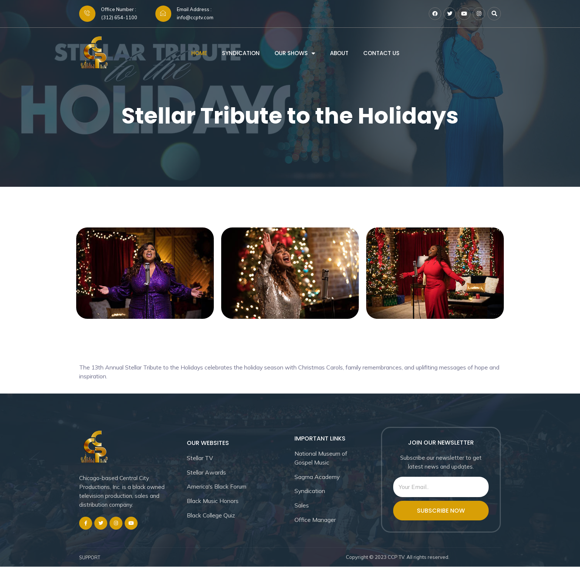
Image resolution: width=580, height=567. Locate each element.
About (339, 54)
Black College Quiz (212, 516)
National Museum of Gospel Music (321, 458)
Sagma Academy (317, 477)
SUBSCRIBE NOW (441, 511)
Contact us (381, 54)
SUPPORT (90, 558)
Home (199, 54)
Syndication (241, 54)
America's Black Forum (218, 487)
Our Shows (291, 54)
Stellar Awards (207, 472)
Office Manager (315, 520)
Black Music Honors (213, 501)
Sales (301, 506)
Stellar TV (200, 458)
